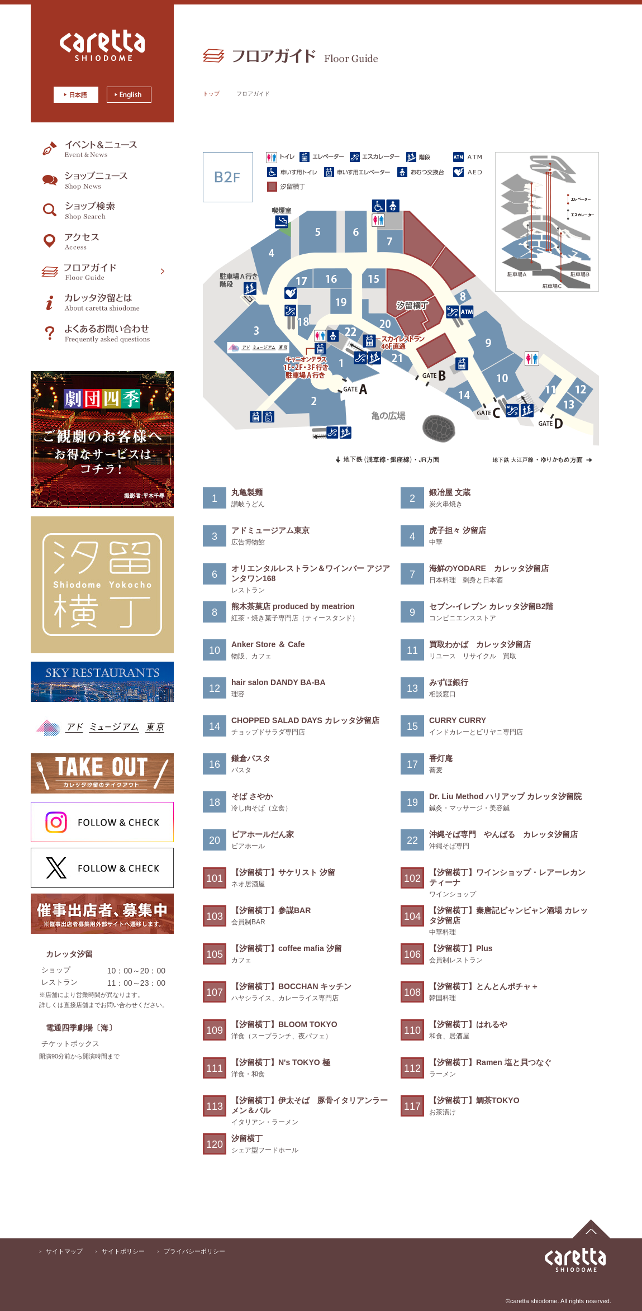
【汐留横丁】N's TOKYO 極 (280, 1062)
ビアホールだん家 (262, 834)
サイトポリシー (123, 1251)
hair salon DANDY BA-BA (278, 682)
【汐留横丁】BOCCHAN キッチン (291, 986)
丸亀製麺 (247, 492)
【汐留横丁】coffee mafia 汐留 (286, 948)
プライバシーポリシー (194, 1251)
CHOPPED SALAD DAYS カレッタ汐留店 (305, 720)
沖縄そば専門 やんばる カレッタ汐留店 (503, 834)
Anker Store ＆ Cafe (268, 644)
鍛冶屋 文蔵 (449, 492)
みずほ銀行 (448, 682)
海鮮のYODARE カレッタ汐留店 (489, 568)
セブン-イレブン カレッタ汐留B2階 (491, 606)
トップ (211, 94)
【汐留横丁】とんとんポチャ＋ (484, 986)
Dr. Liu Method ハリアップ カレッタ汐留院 (505, 796)
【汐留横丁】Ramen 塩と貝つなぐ (490, 1062)
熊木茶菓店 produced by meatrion (293, 606)
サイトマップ (64, 1251)
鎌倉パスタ (250, 758)
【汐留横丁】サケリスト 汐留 (283, 872)
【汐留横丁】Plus (461, 948)
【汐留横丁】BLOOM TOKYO (284, 1024)
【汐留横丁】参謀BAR (271, 910)
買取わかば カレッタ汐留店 (480, 644)
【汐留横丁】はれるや (468, 1024)
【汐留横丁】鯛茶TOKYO (474, 1100)
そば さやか (252, 796)
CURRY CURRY (457, 720)
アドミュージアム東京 (270, 530)
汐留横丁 (247, 1138)
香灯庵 (441, 758)
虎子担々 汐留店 (457, 530)
